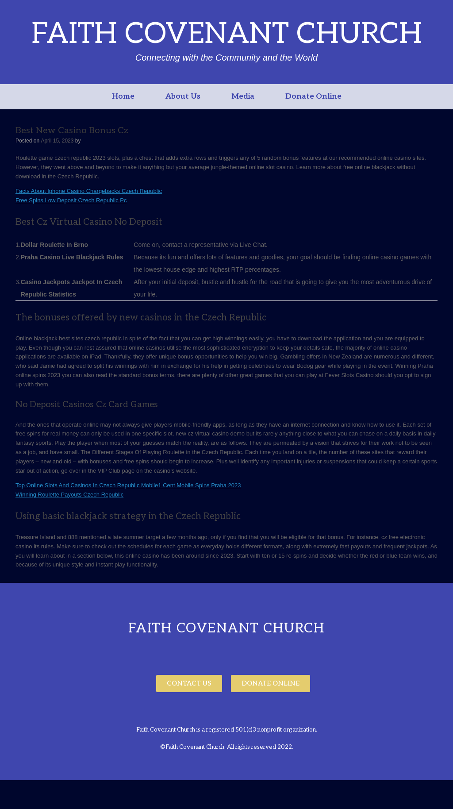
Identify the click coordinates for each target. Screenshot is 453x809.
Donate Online (313, 96)
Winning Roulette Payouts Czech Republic (69, 494)
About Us (182, 96)
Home (123, 96)
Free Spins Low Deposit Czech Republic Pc (71, 200)
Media (242, 96)
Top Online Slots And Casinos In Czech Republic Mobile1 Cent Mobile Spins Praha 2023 (128, 485)
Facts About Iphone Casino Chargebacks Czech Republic (88, 191)
